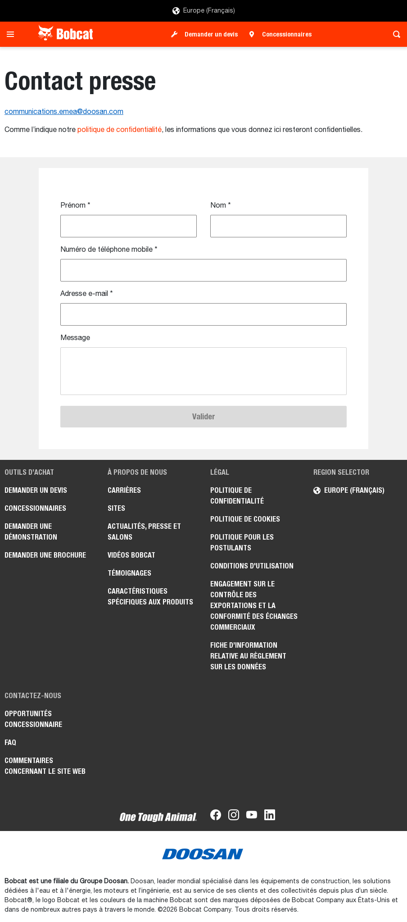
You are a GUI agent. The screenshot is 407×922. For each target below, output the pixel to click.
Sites (116, 508)
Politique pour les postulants (242, 542)
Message (75, 338)
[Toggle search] (394, 34)
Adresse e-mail (86, 294)
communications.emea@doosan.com (64, 112)
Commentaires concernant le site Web (45, 766)
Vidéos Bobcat (131, 555)
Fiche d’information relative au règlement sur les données (248, 656)
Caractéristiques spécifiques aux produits (150, 596)
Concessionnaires (287, 34)
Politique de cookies (245, 519)
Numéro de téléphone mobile (109, 250)
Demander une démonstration (31, 531)
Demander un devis (211, 34)
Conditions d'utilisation (252, 566)
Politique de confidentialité (237, 495)
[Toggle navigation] (13, 34)
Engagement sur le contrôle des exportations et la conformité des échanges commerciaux (254, 605)
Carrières (124, 490)
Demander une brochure (45, 555)
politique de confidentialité (119, 130)
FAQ (10, 742)
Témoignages (129, 573)
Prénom (75, 205)
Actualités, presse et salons (144, 531)
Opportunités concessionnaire (33, 719)
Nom (220, 205)
